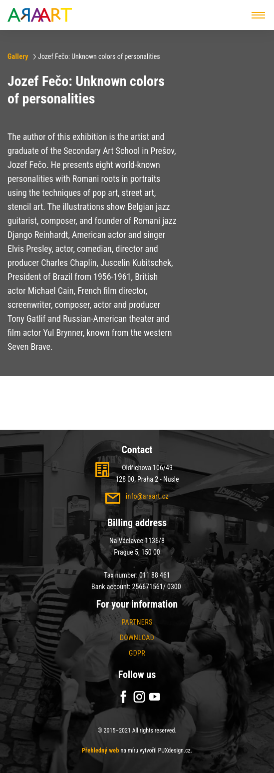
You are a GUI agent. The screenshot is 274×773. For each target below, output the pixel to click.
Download (137, 638)
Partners (136, 622)
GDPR (137, 653)
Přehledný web (100, 750)
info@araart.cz (147, 496)
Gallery (17, 56)
